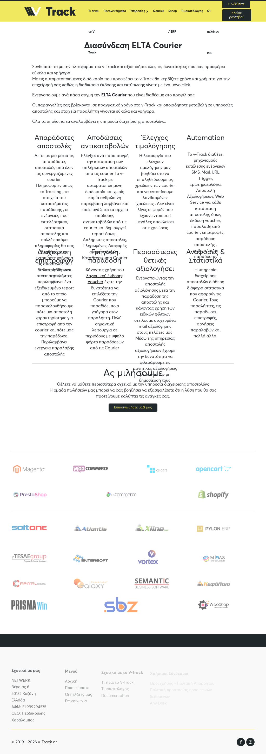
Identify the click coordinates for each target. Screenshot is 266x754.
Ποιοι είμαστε (77, 690)
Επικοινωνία (76, 703)
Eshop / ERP (172, 16)
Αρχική (71, 683)
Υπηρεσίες (137, 11)
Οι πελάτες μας (213, 16)
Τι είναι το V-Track (93, 16)
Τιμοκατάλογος (192, 11)
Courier (158, 11)
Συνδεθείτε (236, 4)
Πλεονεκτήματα (114, 11)
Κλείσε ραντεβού (236, 15)
